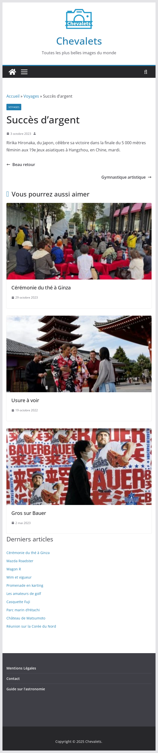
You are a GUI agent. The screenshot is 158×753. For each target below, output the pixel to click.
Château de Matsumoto (25, 618)
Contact (13, 678)
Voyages (31, 96)
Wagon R (13, 569)
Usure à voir (25, 400)
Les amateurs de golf (23, 593)
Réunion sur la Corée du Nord (31, 626)
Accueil (13, 96)
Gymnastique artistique (126, 177)
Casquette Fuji (18, 601)
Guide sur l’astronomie (25, 689)
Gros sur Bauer (28, 513)
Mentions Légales (21, 668)
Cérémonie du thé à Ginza (41, 287)
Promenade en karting (24, 585)
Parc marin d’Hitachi (23, 610)
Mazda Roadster (19, 560)
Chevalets (79, 41)
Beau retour (20, 164)
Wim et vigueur (19, 577)
